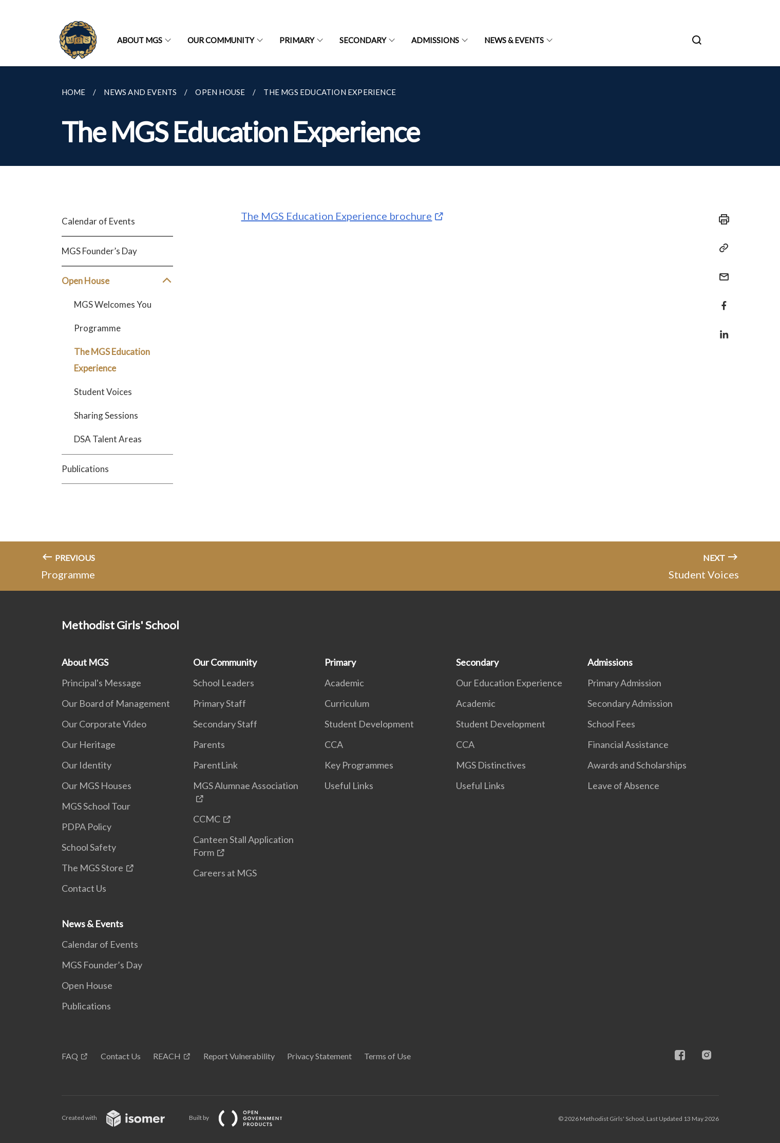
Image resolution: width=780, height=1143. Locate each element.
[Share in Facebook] (721, 299)
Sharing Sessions (106, 415)
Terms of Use (387, 1056)
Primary (296, 40)
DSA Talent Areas (108, 439)
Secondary (362, 40)
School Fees (611, 723)
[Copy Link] (721, 248)
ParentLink (215, 765)
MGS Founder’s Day (99, 251)
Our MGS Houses (96, 785)
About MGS (139, 40)
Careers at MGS (225, 872)
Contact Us (84, 888)
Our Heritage (89, 744)
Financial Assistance (628, 744)
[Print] (721, 219)
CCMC (206, 819)
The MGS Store (92, 867)
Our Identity (86, 765)
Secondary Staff (225, 723)
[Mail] (721, 270)
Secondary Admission (630, 703)
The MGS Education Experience (112, 359)
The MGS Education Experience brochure (336, 216)
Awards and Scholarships (637, 765)
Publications (85, 468)
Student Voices (103, 391)
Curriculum (347, 703)
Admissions (435, 40)
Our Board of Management (116, 703)
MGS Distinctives (491, 765)
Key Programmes (359, 765)
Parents (209, 744)
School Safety (89, 847)
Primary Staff (219, 703)
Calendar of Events (98, 221)
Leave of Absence (623, 785)
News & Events (514, 40)
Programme (97, 328)
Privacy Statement (319, 1056)
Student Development (369, 723)
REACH (167, 1056)
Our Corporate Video (104, 723)
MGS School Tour (96, 806)
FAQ (70, 1056)
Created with (121, 1117)
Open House (117, 281)
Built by (244, 1117)
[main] (390, 328)
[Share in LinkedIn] (721, 328)
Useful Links (349, 785)
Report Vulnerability (239, 1056)
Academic (344, 682)
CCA (334, 744)
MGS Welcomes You (112, 304)
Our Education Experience (509, 682)
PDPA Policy (86, 826)
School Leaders (223, 682)
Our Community (220, 40)
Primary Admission (624, 682)
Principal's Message (101, 682)
